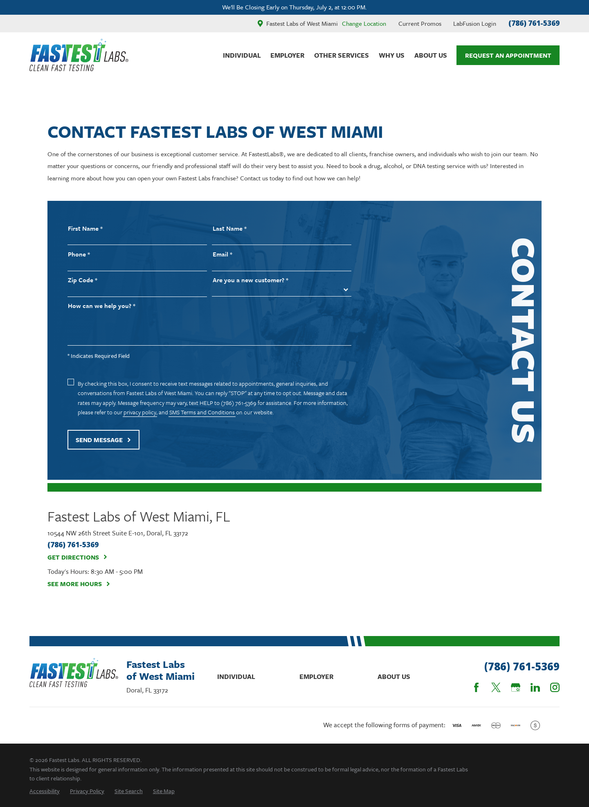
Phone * (79, 254)
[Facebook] (476, 687)
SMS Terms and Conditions (202, 412)
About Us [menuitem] (430, 55)
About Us (394, 676)
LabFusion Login (474, 23)
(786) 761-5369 (534, 23)
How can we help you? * (101, 306)
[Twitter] (496, 687)
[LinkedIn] (535, 687)
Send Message (103, 439)
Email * (222, 254)
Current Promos (419, 23)
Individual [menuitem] (242, 55)
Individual (236, 676)
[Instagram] (555, 687)
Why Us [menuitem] (392, 55)
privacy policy (140, 412)
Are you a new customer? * (250, 280)
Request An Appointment (508, 55)
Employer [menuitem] (287, 55)
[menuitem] (44, 791)
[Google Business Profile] (515, 687)
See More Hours (78, 583)
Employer (316, 676)
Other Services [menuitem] (341, 55)
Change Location (364, 23)
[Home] (78, 55)
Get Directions (77, 557)
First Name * (85, 228)
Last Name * (230, 228)
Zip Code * (82, 280)
